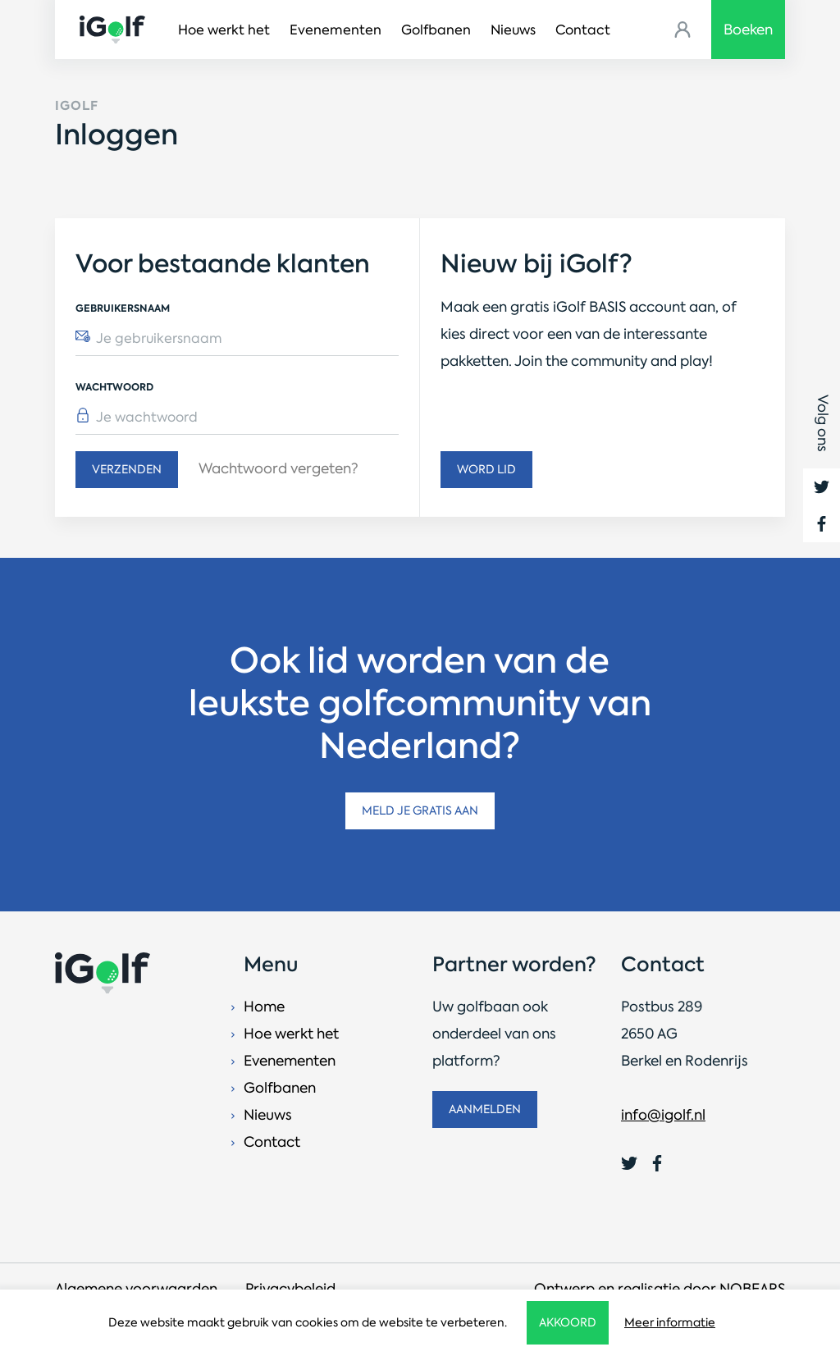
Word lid (486, 469)
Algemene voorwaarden (136, 1289)
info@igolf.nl (663, 1115)
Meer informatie (669, 1322)
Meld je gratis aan (420, 810)
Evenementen (335, 30)
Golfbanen (436, 30)
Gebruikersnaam (122, 308)
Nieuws (513, 30)
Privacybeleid (290, 1289)
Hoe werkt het (224, 30)
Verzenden (127, 469)
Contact (582, 30)
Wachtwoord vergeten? (278, 468)
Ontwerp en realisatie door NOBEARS (659, 1289)
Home (264, 1007)
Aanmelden (485, 1109)
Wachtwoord (114, 387)
